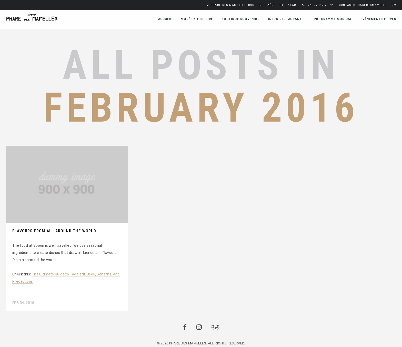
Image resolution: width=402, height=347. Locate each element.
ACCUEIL (165, 19)
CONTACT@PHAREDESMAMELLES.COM (368, 5)
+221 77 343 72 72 (319, 5)
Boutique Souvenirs (240, 19)
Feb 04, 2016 (23, 303)
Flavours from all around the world (54, 231)
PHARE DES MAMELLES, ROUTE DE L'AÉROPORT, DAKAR (253, 5)
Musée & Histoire (197, 19)
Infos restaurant (286, 19)
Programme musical (333, 19)
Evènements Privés (378, 19)
